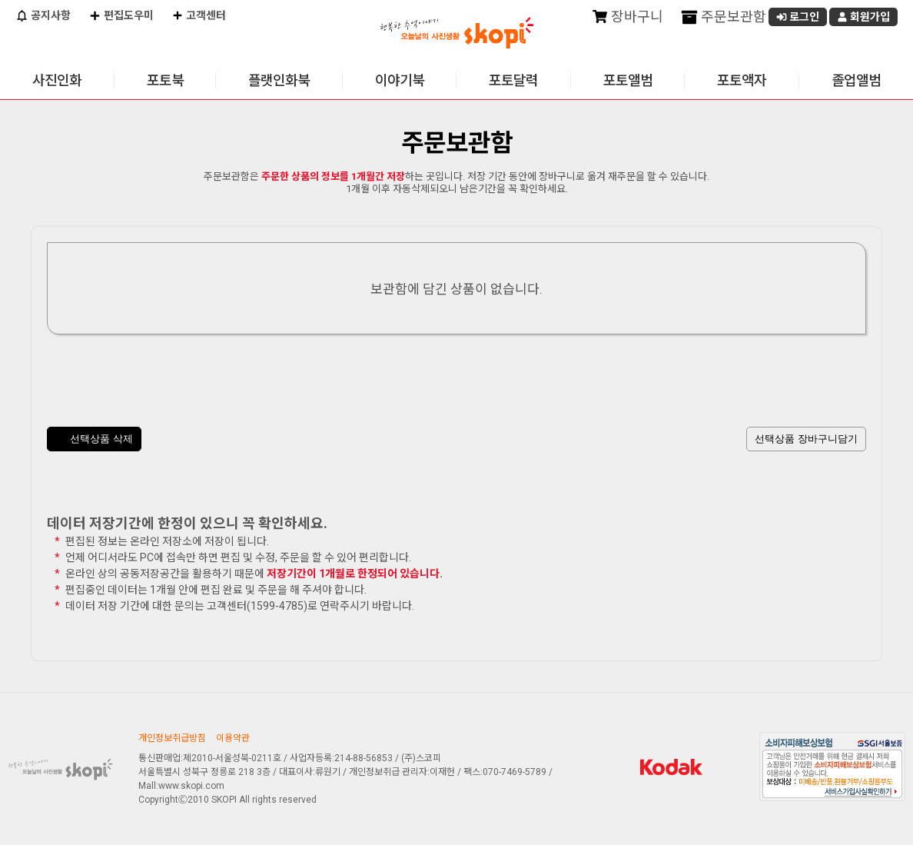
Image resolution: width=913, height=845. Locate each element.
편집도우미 (121, 17)
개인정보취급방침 (172, 738)
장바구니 (628, 17)
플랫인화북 (279, 80)
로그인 (797, 17)
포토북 (165, 80)
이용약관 (233, 738)
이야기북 (399, 80)
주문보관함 (723, 17)
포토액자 (741, 80)
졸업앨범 (856, 80)
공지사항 (43, 17)
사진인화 (56, 80)
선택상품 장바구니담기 (806, 438)
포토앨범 (627, 80)
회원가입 (863, 17)
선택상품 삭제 (94, 440)
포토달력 (513, 80)
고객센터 (199, 17)
